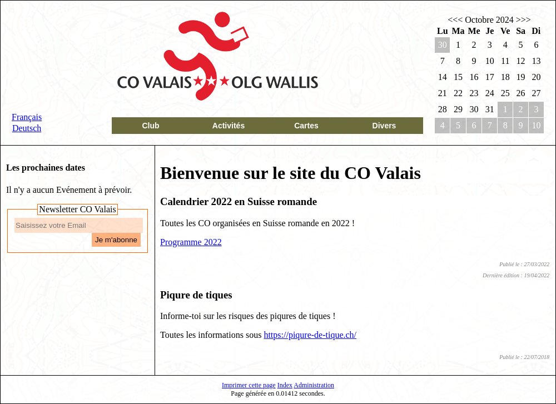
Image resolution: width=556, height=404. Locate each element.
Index (284, 385)
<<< (455, 19)
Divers (384, 125)
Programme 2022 (191, 242)
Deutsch (26, 128)
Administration (314, 385)
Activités (228, 125)
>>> (523, 19)
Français (27, 117)
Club (150, 125)
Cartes (306, 125)
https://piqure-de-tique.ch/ (310, 335)
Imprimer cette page (249, 385)
